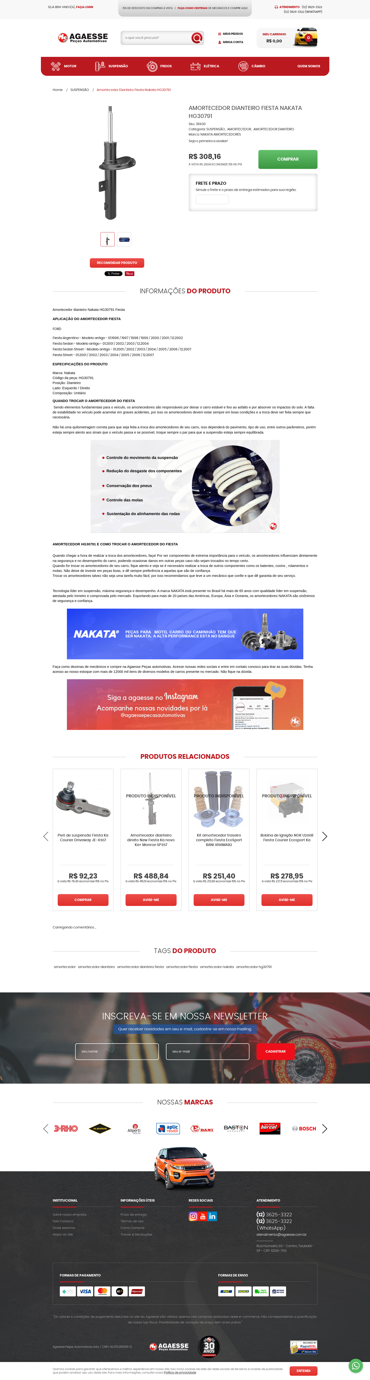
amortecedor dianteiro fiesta (140, 967)
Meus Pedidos (233, 33)
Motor (70, 66)
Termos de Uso (132, 1221)
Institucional (65, 1200)
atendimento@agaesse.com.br (282, 1234)
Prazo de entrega (134, 1214)
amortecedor (65, 967)
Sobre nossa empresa (70, 1214)
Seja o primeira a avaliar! (208, 141)
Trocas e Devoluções (136, 1234)
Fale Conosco (63, 1221)
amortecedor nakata (217, 967)
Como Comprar (133, 1228)
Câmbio (258, 66)
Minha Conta (233, 42)
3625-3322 (312, 7)
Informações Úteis (138, 1200)
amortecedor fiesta (182, 967)
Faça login (84, 7)
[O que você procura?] (197, 38)
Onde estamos (64, 1228)
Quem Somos (308, 66)
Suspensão (118, 66)
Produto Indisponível (151, 799)
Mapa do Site (63, 1234)
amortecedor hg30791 (254, 967)
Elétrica (211, 66)
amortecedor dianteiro (96, 967)
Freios (166, 66)
